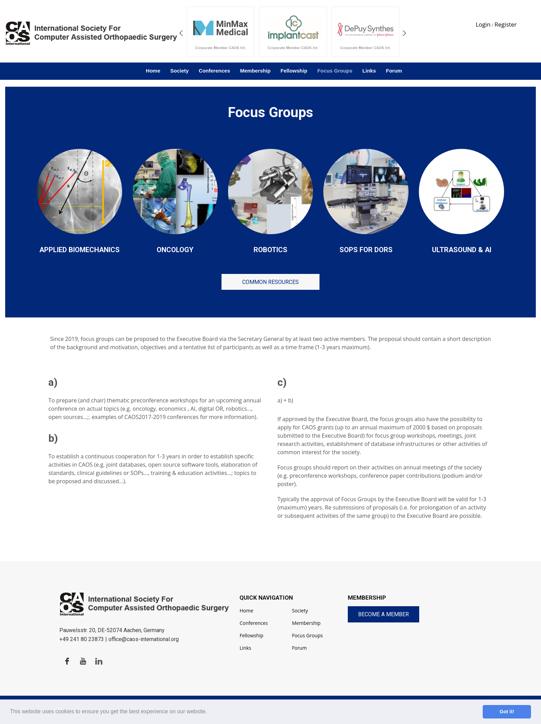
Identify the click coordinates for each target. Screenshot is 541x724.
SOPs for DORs (366, 250)
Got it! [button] (507, 711)
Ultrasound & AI (461, 250)
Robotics (270, 250)
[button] (209, 712)
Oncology (175, 250)
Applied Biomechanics (79, 250)
